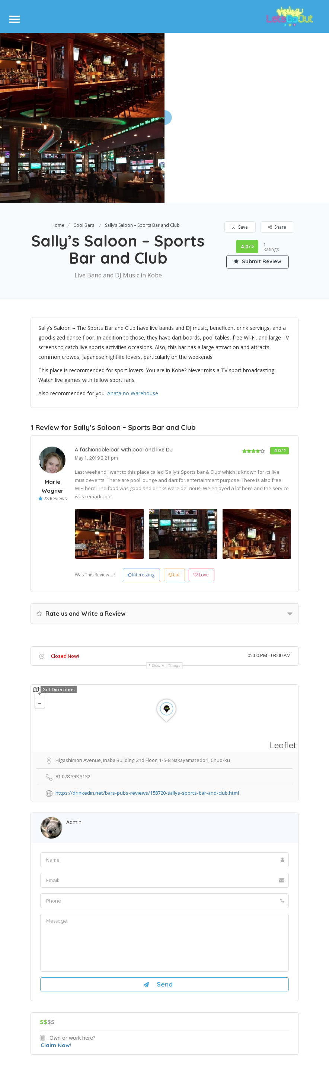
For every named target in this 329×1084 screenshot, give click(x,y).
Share (277, 142)
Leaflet (283, 659)
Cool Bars (83, 140)
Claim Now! (56, 960)
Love (201, 489)
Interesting (141, 489)
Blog (196, 1023)
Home (57, 140)
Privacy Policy (156, 1049)
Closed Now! (65, 570)
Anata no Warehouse (132, 308)
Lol (174, 489)
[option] (109, 449)
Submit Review (257, 176)
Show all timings (166, 580)
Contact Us (165, 1023)
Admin (74, 736)
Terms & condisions (202, 1049)
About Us (126, 1023)
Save (240, 142)
